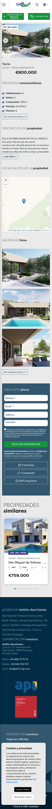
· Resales (13, 620)
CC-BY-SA (45, 230)
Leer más (10, 156)
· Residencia (16, 625)
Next (46, 40)
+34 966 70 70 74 (19, 659)
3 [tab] (20, 588)
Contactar (39, 16)
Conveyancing (23, 629)
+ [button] (6, 181)
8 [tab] (34, 588)
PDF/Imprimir (26, 481)
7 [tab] (31, 588)
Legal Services (35, 620)
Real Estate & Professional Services (20, 615)
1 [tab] (15, 588)
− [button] (6, 185)
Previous (5, 40)
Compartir (26, 473)
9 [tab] (37, 588)
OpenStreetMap (27, 230)
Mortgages (17, 634)
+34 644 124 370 (20, 664)
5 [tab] (26, 588)
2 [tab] (17, 588)
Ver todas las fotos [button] (15, 372)
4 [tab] (23, 588)
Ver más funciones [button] (15, 116)
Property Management (35, 625)
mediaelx (33, 806)
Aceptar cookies (22, 789)
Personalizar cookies (23, 797)
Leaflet (10, 230)
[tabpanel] (26, 551)
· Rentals (22, 620)
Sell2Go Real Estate (23, 4)
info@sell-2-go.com (19, 668)
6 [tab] (28, 588)
